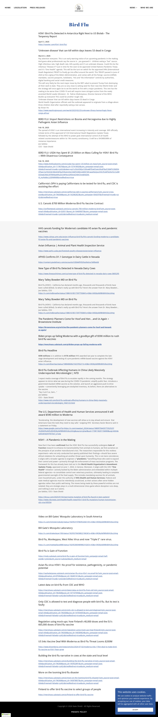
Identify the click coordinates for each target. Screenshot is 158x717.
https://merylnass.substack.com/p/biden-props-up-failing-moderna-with (70, 344)
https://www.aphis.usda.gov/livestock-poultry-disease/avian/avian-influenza (69, 251)
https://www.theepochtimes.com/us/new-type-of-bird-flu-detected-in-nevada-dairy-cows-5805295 (78, 274)
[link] (79, 7)
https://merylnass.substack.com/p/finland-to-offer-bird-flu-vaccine (65, 695)
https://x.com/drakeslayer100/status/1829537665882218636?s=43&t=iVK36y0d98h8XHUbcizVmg (78, 533)
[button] (133, 7)
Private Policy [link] (79, 712)
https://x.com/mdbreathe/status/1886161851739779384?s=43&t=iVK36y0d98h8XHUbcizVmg (76, 293)
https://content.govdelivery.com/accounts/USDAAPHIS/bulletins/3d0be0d (68, 262)
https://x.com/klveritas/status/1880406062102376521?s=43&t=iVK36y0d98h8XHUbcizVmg (75, 364)
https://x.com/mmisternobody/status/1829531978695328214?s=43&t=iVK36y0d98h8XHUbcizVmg (78, 522)
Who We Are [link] (147, 8)
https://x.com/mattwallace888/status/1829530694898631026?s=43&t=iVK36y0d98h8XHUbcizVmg (78, 545)
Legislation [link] (20, 8)
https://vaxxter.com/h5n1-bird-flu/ (52, 44)
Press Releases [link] (37, 8)
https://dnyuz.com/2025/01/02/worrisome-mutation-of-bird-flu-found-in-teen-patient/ (74, 497)
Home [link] (8, 8)
